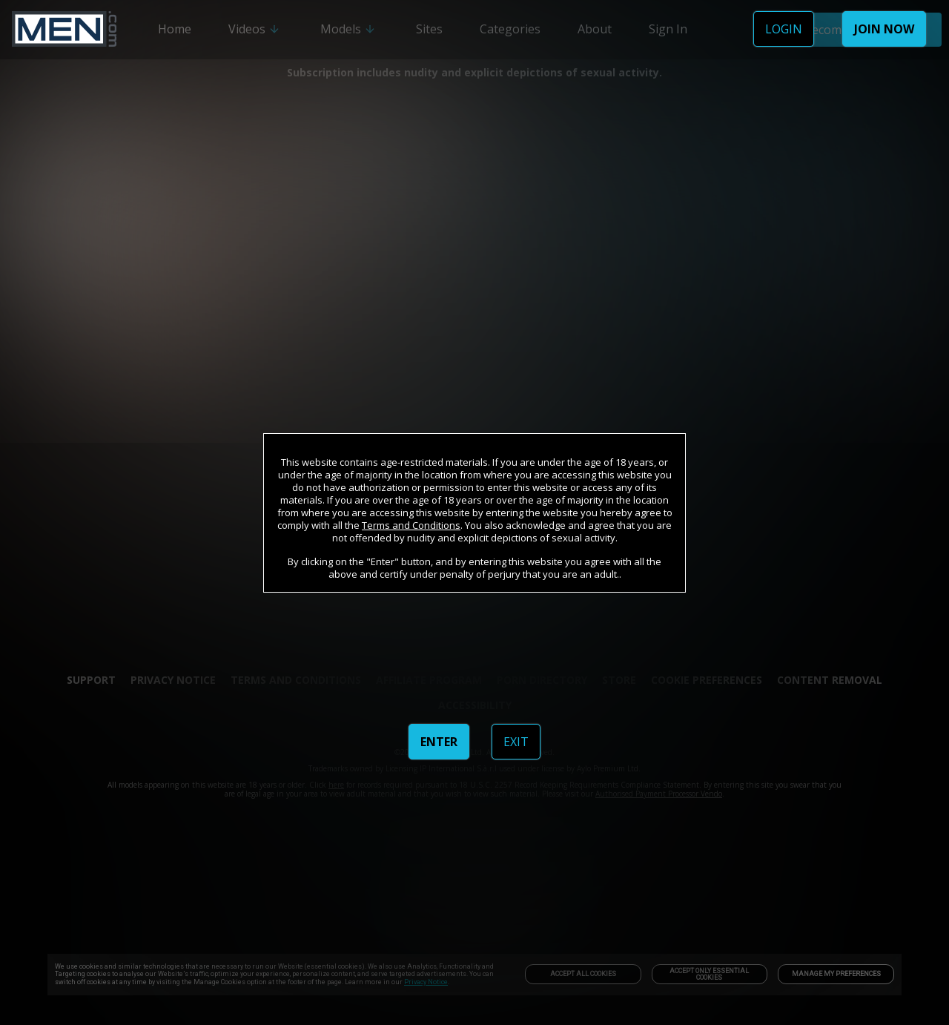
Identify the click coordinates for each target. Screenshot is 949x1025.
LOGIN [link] (783, 29)
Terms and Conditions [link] (411, 525)
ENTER (438, 742)
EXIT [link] (516, 742)
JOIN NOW (884, 29)
